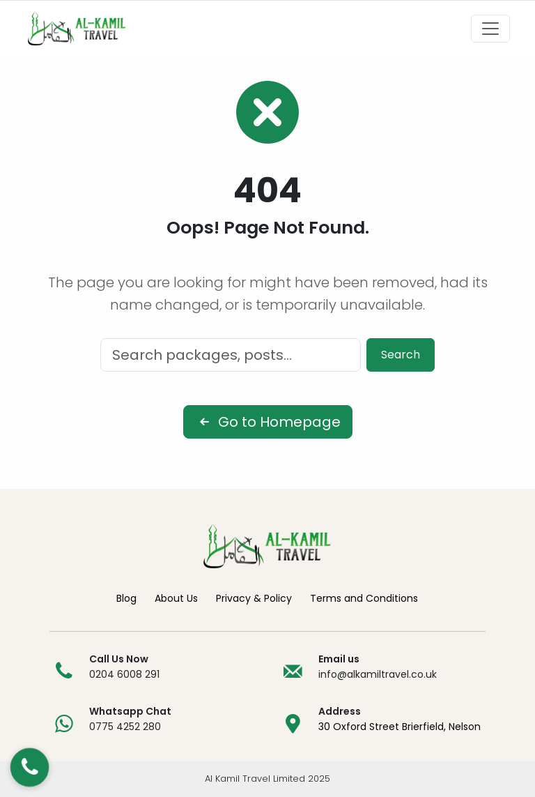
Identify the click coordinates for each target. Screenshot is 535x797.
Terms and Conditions (364, 598)
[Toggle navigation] (490, 29)
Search (400, 355)
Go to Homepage (268, 422)
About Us (176, 598)
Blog (126, 598)
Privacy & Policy (254, 598)
